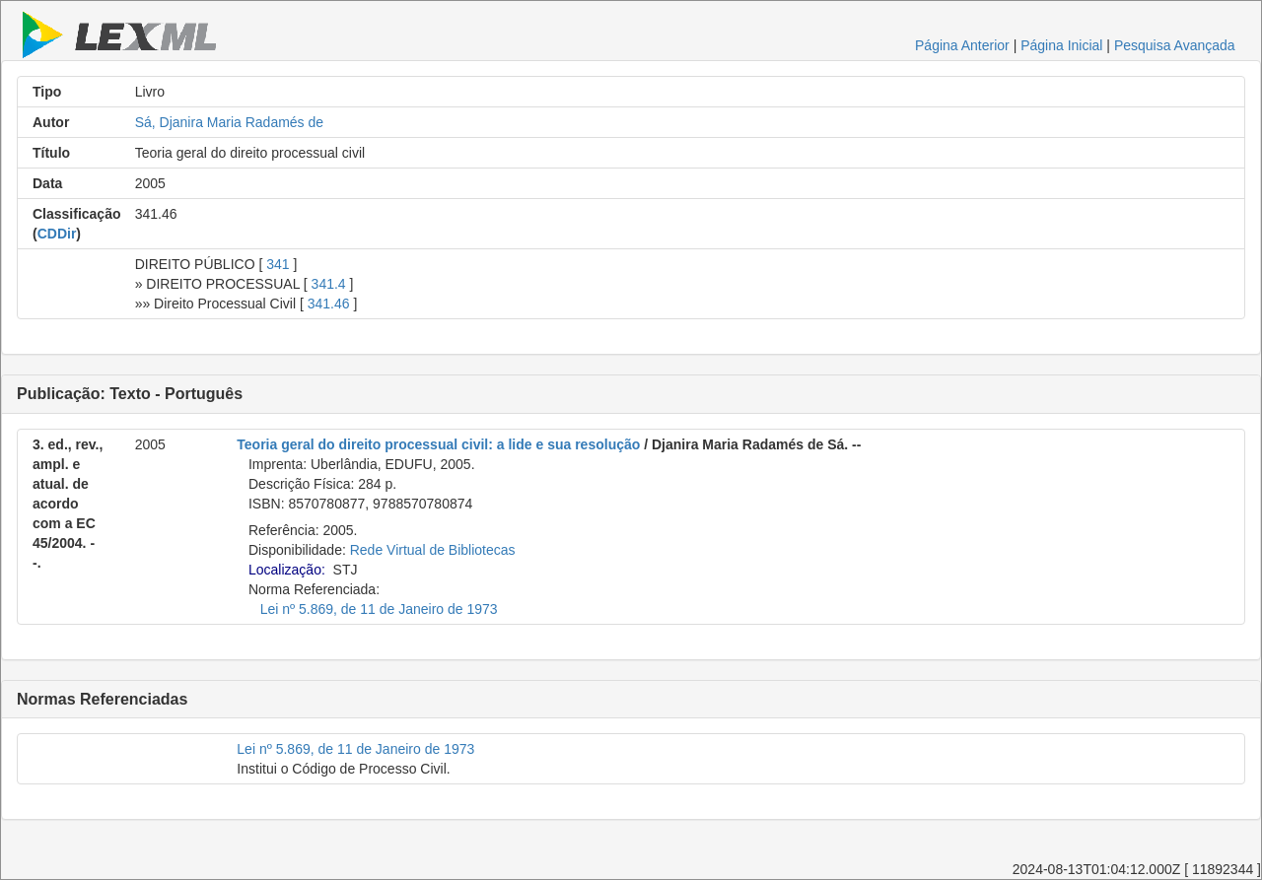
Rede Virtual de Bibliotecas (433, 550)
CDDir (57, 233)
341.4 (329, 284)
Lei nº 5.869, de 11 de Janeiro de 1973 (379, 609)
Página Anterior (962, 45)
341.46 (329, 303)
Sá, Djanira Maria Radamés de (229, 122)
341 (277, 264)
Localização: (286, 569)
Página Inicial (1061, 45)
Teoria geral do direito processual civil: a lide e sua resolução (438, 444)
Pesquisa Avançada (1174, 45)
